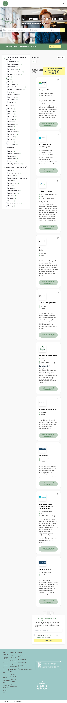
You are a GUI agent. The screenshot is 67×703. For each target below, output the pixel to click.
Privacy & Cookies (13, 680)
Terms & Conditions (50, 635)
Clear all (61, 57)
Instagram (22, 662)
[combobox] (15, 30)
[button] (16, 58)
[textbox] (15, 30)
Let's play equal (24, 666)
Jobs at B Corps (5, 691)
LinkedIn (22, 656)
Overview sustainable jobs (6, 665)
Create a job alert (6, 681)
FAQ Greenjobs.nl (13, 685)
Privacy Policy (40, 637)
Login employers (13, 657)
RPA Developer (43, 455)
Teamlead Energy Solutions (47, 303)
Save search (48, 640)
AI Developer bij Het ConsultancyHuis (45, 146)
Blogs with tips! (6, 671)
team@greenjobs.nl (25, 669)
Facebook (22, 659)
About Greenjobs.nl (13, 665)
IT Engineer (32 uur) (45, 90)
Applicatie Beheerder (45, 191)
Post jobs (13, 661)
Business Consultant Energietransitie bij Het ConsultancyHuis (46, 506)
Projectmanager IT (45, 569)
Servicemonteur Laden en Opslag (47, 249)
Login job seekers (5, 659)
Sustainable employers (6, 686)
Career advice (5, 676)
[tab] (16, 58)
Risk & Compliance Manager (48, 355)
